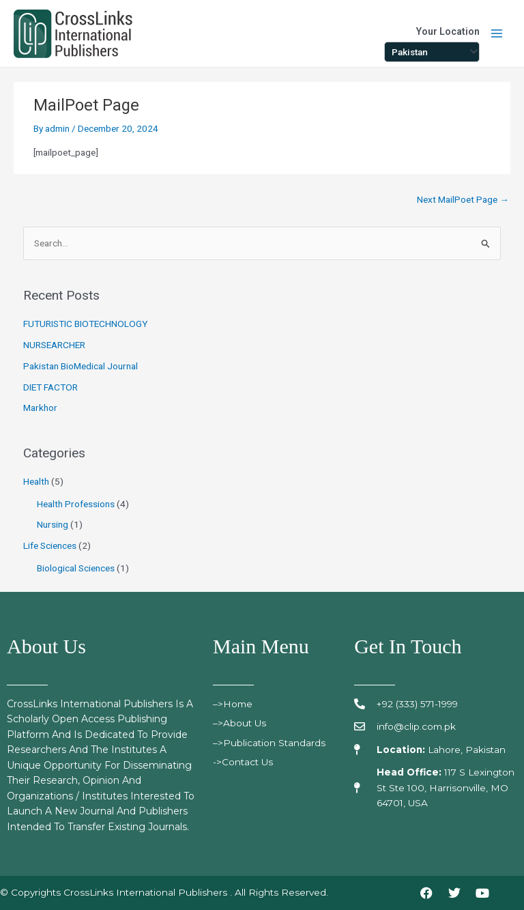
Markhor (40, 407)
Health (36, 481)
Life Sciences (49, 545)
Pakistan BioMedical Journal (80, 365)
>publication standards (271, 742)
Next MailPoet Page (463, 199)
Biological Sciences (76, 568)
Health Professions (76, 503)
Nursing (52, 524)
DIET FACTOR (50, 387)
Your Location (448, 31)
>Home (238, 703)
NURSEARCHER (54, 344)
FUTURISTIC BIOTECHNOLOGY (85, 323)
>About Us (242, 722)
